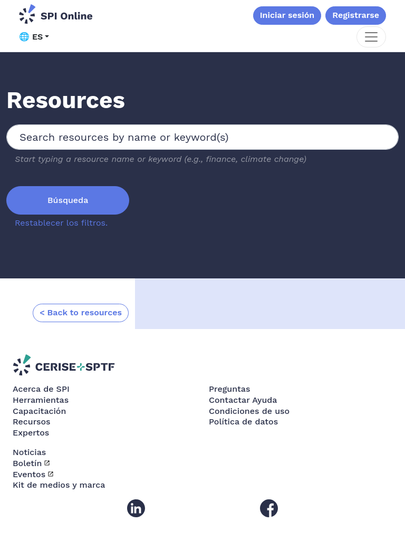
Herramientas (41, 400)
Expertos (31, 433)
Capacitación (39, 411)
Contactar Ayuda (243, 400)
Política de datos (243, 422)
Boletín (27, 463)
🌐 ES (31, 37)
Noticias (29, 452)
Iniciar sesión (287, 15)
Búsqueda (67, 200)
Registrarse (355, 15)
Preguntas (229, 389)
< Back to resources (81, 312)
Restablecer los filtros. (61, 223)
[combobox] (202, 137)
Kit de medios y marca (59, 485)
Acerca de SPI (41, 389)
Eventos (29, 474)
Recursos (32, 422)
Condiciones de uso (249, 411)
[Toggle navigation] (371, 36)
